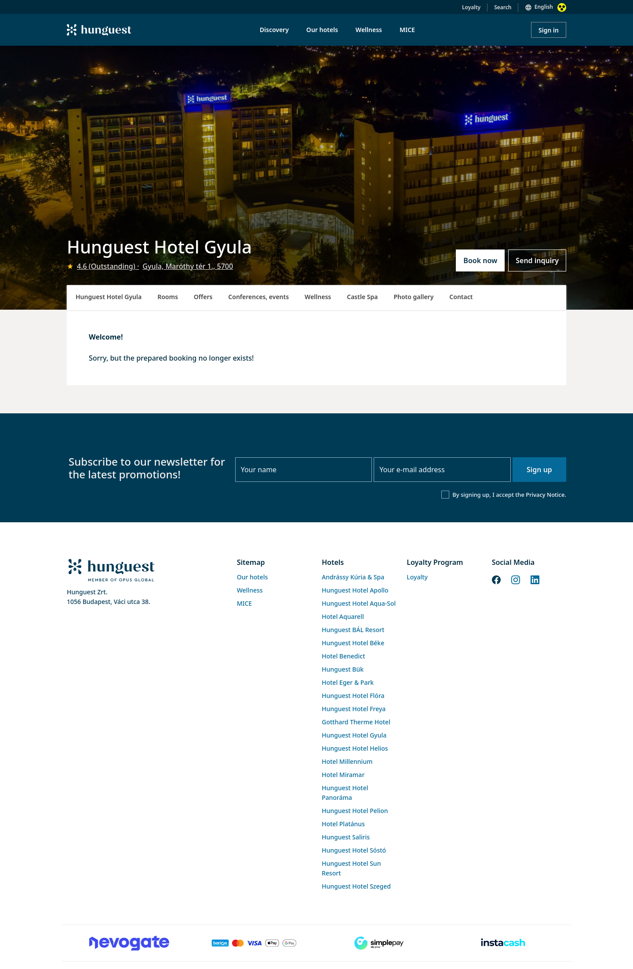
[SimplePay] (378, 943)
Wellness (318, 297)
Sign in (548, 30)
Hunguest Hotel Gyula (109, 297)
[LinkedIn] (535, 579)
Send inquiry (537, 260)
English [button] (544, 7)
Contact (461, 297)
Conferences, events (258, 297)
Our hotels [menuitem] (322, 29)
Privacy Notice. (546, 495)
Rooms (167, 297)
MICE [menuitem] (407, 29)
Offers (203, 297)
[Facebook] (496, 579)
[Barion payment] (254, 943)
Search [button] (502, 7)
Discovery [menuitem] (274, 29)
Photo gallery (413, 297)
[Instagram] (515, 579)
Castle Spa (362, 297)
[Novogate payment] (129, 943)
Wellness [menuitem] (369, 29)
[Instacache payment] (503, 943)
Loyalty (471, 7)
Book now (480, 260)
